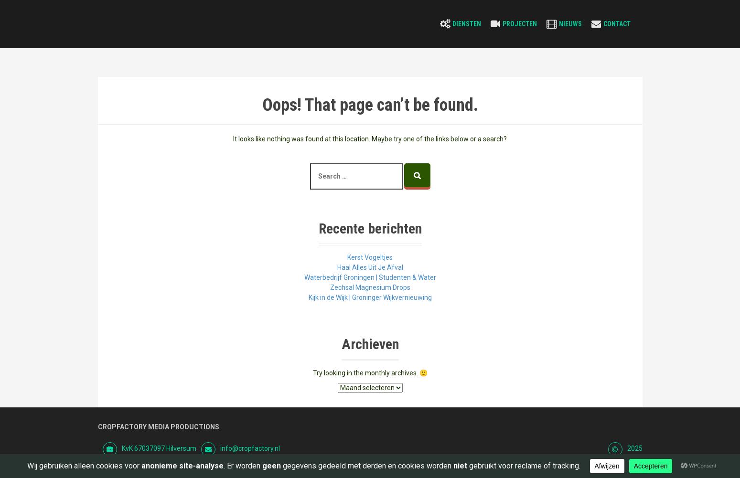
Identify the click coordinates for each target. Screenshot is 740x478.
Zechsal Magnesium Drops (370, 287)
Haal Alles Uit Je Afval (370, 267)
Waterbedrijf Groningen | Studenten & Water (370, 277)
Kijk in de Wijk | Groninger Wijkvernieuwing (370, 297)
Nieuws (570, 24)
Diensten (466, 24)
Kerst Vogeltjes (370, 257)
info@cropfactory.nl (250, 448)
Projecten (520, 24)
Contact (617, 24)
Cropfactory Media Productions (158, 427)
